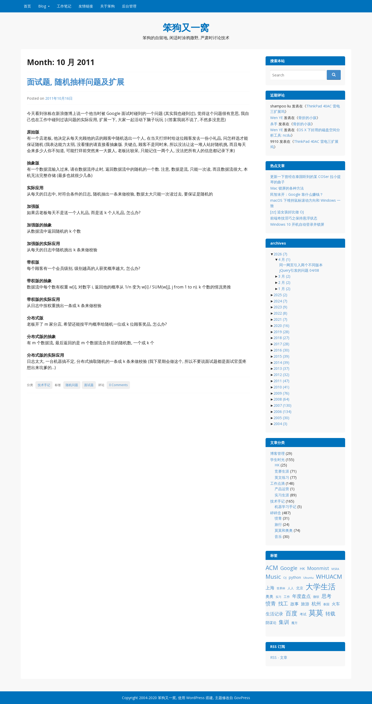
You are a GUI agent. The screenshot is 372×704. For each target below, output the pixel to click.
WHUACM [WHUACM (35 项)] (329, 577)
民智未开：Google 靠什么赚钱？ (296, 194)
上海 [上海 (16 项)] (270, 588)
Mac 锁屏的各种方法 (287, 188)
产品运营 (282, 488)
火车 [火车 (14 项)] (336, 604)
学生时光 (277, 459)
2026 (280, 254)
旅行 (278, 524)
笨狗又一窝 (186, 27)
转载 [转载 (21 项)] (330, 613)
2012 (281, 374)
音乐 (278, 536)
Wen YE (276, 117)
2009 (281, 393)
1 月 (284, 288)
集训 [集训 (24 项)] (284, 622)
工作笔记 (64, 6)
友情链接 (86, 6)
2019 (281, 331)
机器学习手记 (285, 506)
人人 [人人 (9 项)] (291, 588)
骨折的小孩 (307, 117)
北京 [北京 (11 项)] (299, 587)
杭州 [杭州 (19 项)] (316, 603)
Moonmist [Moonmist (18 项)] (318, 568)
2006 (282, 411)
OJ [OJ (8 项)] (284, 578)
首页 (27, 6)
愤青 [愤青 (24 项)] (271, 603)
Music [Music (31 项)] (273, 576)
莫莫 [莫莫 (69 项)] (316, 612)
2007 (282, 405)
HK (277, 465)
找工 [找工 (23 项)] (283, 603)
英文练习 (282, 477)
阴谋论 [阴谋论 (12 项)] (271, 622)
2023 (280, 306)
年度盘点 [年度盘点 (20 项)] (301, 596)
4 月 (284, 259)
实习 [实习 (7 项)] (278, 597)
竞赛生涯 (282, 471)
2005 (281, 417)
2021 (280, 319)
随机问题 (72, 385)
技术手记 (44, 385)
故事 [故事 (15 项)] (294, 604)
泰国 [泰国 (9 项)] (326, 604)
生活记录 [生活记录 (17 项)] (274, 614)
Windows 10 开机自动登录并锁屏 (297, 224)
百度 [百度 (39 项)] (291, 613)
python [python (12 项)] (295, 577)
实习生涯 (282, 494)
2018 (281, 337)
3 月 (284, 276)
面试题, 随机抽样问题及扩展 (75, 81)
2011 (281, 380)
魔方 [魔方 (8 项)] (294, 623)
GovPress (242, 697)
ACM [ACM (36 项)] (272, 568)
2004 (280, 423)
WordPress (195, 697)
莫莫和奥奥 (284, 530)
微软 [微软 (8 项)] (316, 597)
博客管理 (277, 453)
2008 (281, 399)
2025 (280, 294)
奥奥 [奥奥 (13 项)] (269, 596)
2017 (281, 343)
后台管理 (129, 6)
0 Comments (118, 385)
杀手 (273, 123)
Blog (42, 6)
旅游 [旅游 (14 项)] (305, 604)
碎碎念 (275, 512)
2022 (280, 313)
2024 (280, 301)
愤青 (278, 518)
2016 (281, 350)
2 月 (284, 282)
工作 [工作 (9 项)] (287, 597)
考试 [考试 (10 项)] (303, 614)
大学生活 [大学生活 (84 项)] (321, 586)
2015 (281, 356)
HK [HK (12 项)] (302, 568)
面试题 (89, 385)
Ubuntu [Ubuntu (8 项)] (308, 578)
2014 (281, 362)
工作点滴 (277, 483)
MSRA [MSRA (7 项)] (335, 569)
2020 (281, 325)
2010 (281, 387)
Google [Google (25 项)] (288, 568)
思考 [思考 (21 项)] (326, 596)
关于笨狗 (107, 6)
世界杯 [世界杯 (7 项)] (281, 588)
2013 (281, 368)
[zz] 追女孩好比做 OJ (287, 211)
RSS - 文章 (278, 657)
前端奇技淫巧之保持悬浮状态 (293, 218)
